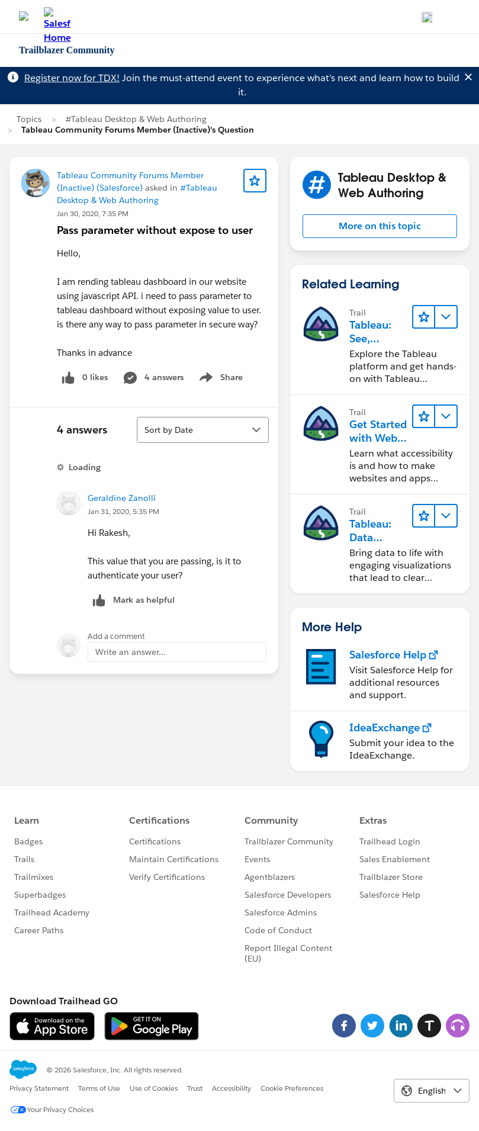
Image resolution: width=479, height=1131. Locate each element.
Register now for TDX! (72, 78)
